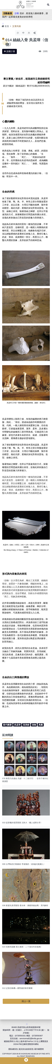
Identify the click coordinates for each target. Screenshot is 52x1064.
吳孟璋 (17, 725)
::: (3, 23)
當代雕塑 (7, 725)
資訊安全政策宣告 (26, 1049)
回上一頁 (26, 1001)
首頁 (5, 26)
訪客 (17, 13)
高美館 (26, 725)
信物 (34, 725)
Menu (3, 4)
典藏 (40, 725)
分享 (34, 33)
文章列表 (16, 26)
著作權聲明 (39, 1049)
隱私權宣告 (13, 1049)
